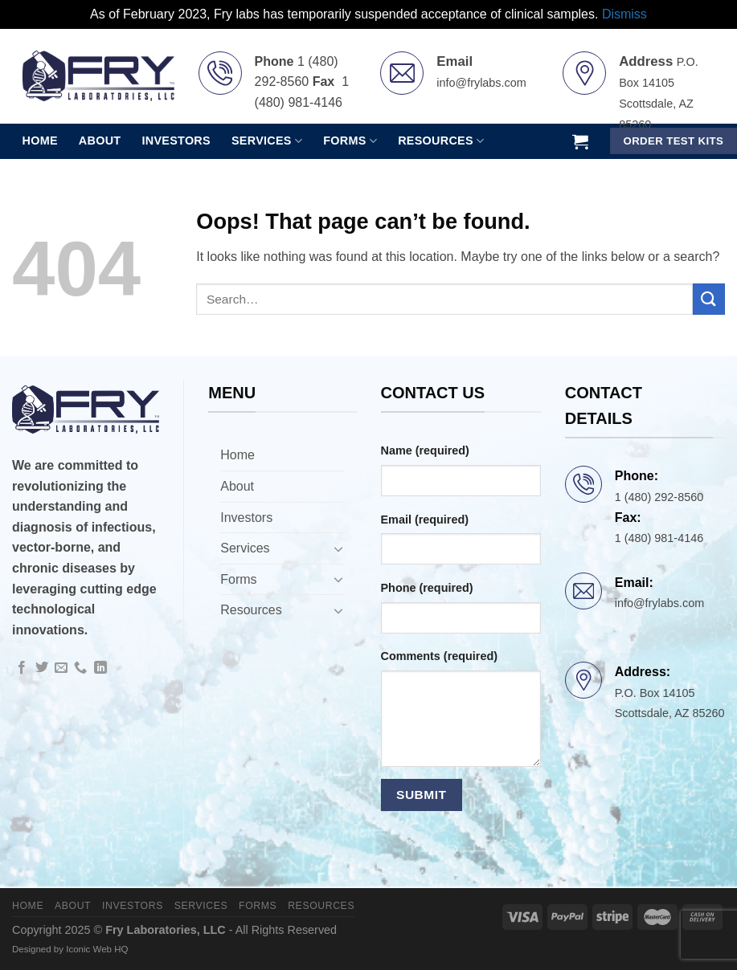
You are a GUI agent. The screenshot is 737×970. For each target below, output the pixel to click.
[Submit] (709, 299)
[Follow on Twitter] (41, 668)
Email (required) (425, 519)
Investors (176, 140)
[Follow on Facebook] (21, 668)
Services (244, 548)
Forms (238, 579)
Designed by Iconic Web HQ (70, 949)
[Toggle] (338, 548)
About (100, 140)
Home (40, 140)
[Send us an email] (61, 668)
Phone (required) (427, 587)
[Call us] (80, 668)
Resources (250, 610)
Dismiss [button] (624, 14)
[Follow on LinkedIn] (100, 668)
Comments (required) (439, 656)
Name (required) (425, 450)
